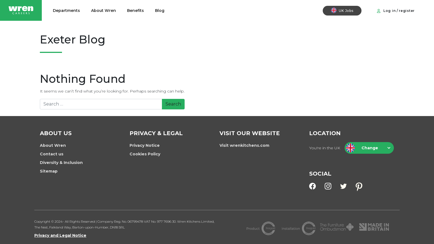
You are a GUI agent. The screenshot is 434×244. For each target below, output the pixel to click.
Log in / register (395, 11)
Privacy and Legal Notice (60, 235)
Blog (159, 10)
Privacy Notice (145, 145)
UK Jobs (342, 10)
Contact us (51, 153)
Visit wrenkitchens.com (244, 145)
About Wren (103, 10)
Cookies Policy (145, 153)
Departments (66, 10)
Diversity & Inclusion (61, 162)
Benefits (135, 10)
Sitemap (49, 171)
